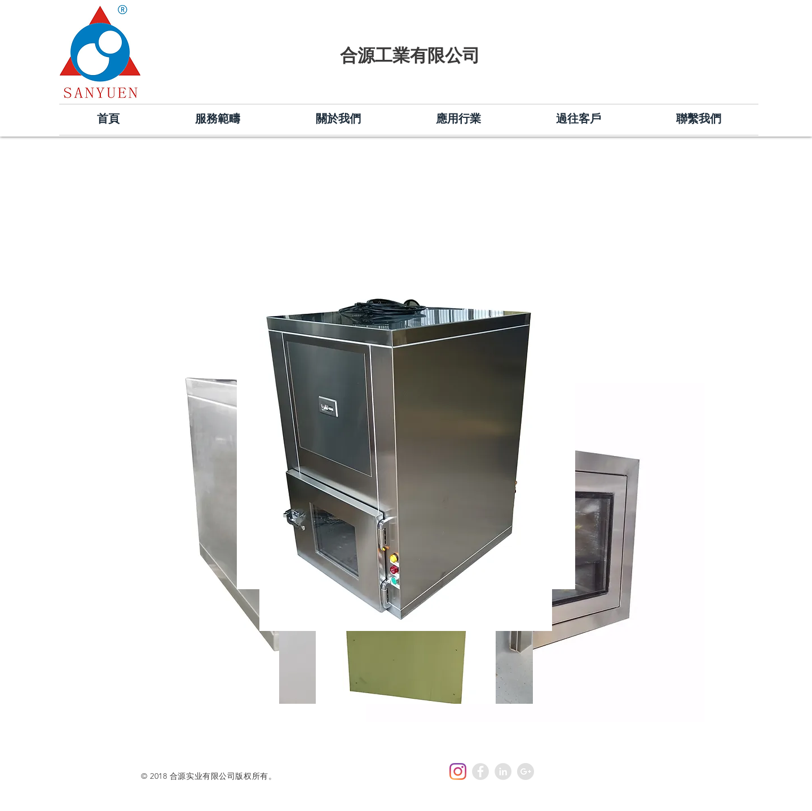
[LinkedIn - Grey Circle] (503, 771)
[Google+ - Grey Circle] (525, 771)
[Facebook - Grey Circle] (480, 771)
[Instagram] (457, 771)
